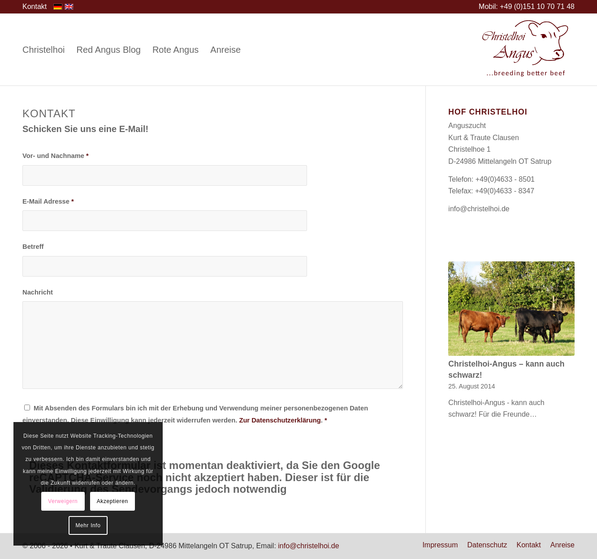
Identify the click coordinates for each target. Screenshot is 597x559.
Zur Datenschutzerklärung (279, 420)
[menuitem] (34, 6)
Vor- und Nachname (55, 155)
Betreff (32, 246)
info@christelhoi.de (478, 209)
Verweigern (63, 501)
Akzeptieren (112, 501)
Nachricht (37, 292)
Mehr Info (87, 525)
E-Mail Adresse (48, 201)
